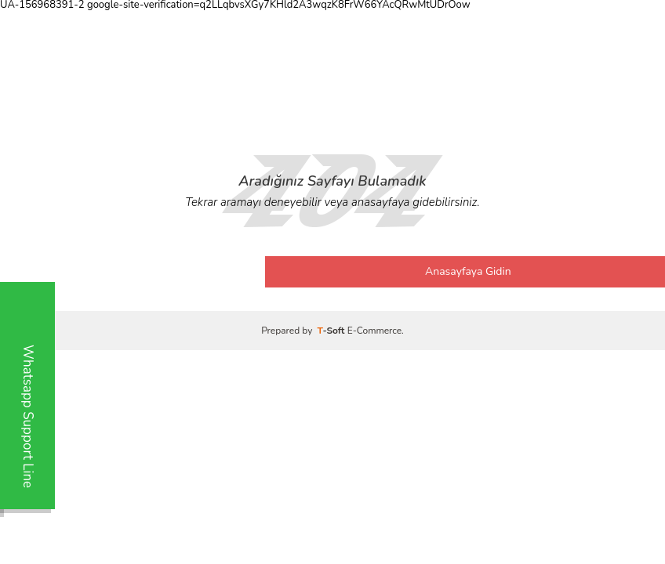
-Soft (332, 330)
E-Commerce (374, 330)
